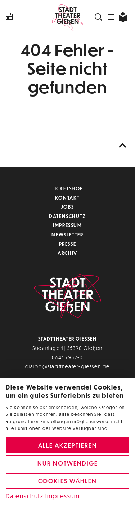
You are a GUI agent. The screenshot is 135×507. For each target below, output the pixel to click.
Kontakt (67, 198)
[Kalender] (25, 17)
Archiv (67, 253)
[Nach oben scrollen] (123, 146)
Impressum (67, 225)
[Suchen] (98, 17)
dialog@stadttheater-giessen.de (67, 366)
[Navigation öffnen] (111, 17)
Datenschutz (67, 216)
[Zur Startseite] (67, 17)
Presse (67, 244)
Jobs (67, 207)
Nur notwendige (67, 463)
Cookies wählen (67, 481)
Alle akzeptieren (67, 445)
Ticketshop (67, 188)
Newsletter (67, 234)
